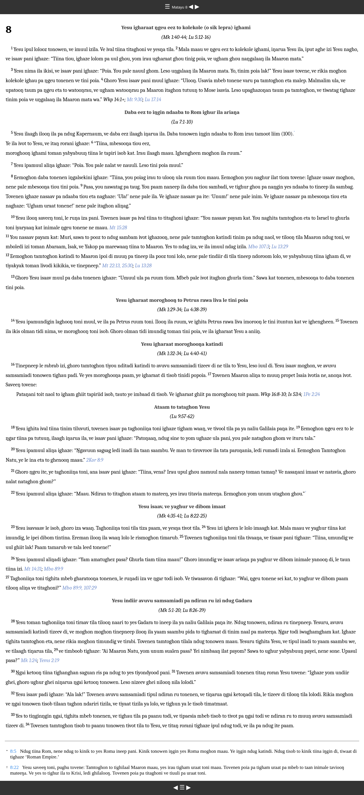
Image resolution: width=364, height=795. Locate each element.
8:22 (14, 767)
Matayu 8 (180, 7)
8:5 (13, 751)
